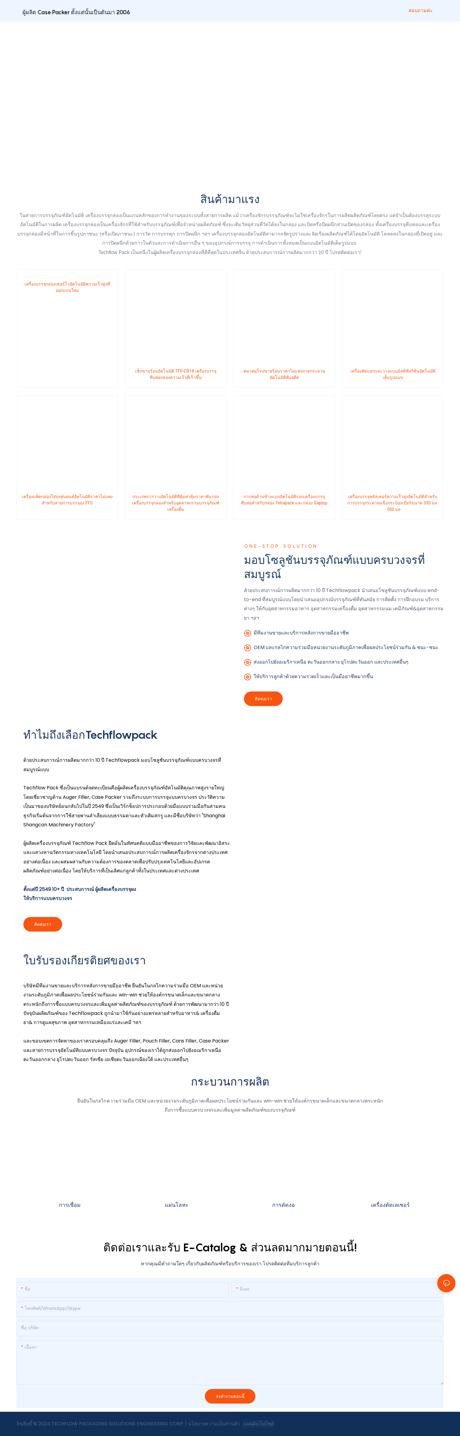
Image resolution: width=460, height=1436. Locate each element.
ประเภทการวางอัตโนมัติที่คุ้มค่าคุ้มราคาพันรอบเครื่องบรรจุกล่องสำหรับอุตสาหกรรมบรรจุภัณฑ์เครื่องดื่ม (175, 503)
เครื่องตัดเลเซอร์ (390, 1205)
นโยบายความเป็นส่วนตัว (214, 1423)
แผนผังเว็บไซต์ (258, 1423)
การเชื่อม (70, 1205)
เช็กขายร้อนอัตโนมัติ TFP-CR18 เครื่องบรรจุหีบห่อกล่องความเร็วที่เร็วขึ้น (175, 374)
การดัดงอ (283, 1205)
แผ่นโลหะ (176, 1205)
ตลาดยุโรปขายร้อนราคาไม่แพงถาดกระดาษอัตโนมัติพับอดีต (284, 374)
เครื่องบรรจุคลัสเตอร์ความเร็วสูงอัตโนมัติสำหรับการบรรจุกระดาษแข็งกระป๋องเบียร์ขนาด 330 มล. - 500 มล (392, 503)
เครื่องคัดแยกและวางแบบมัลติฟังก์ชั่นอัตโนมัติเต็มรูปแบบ (392, 374)
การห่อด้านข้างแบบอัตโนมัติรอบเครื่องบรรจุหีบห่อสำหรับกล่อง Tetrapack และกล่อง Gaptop (284, 499)
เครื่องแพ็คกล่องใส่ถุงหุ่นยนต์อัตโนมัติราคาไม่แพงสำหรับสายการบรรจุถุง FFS (67, 499)
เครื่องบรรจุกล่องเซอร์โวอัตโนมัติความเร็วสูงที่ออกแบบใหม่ (67, 287)
